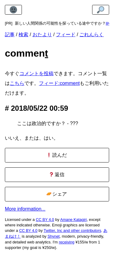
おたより (42, 34)
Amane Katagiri (73, 219)
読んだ (57, 155)
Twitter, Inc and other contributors (72, 230)
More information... (25, 208)
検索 (23, 34)
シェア (57, 194)
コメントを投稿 (36, 73)
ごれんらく (91, 34)
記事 (10, 34)
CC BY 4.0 (45, 219)
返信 (56, 174)
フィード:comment (59, 83)
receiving (66, 242)
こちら (17, 83)
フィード (65, 34)
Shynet (53, 236)
